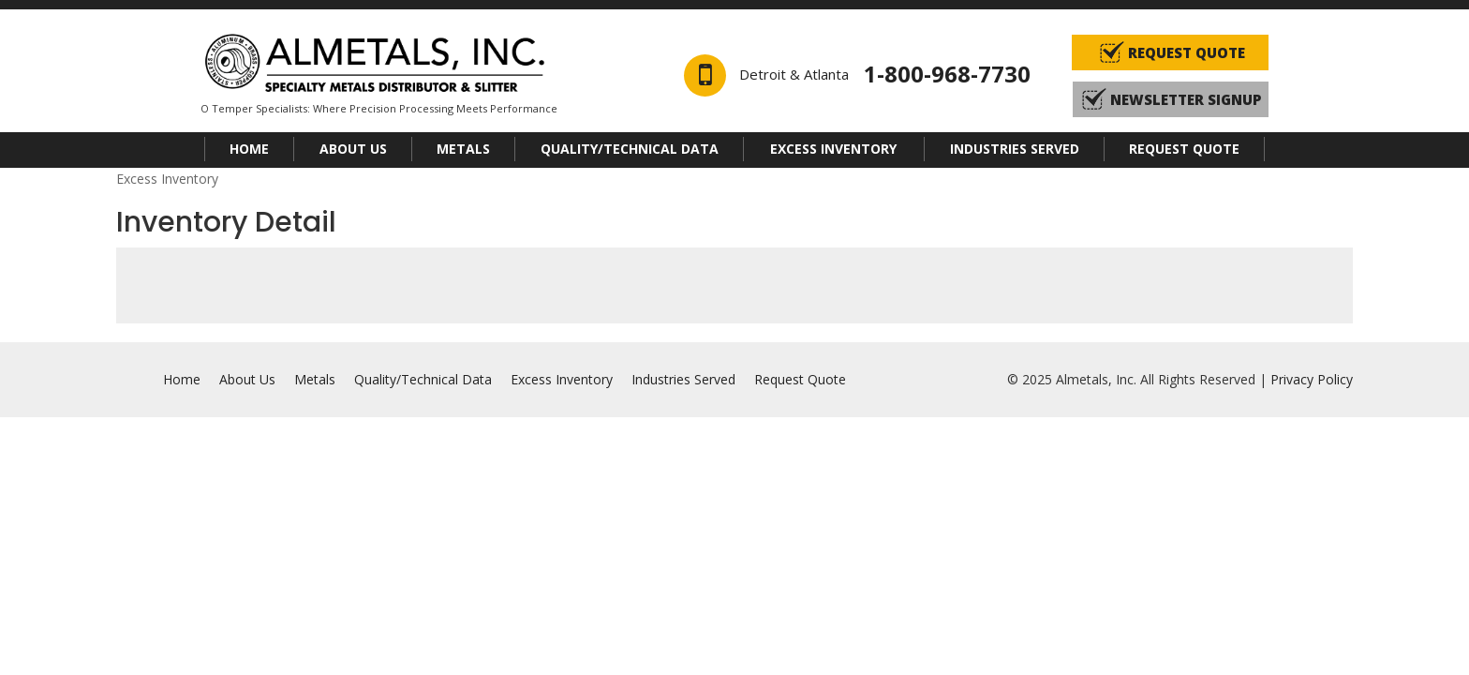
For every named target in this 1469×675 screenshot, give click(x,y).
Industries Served (1014, 149)
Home (249, 149)
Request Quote (1184, 149)
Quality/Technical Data (630, 149)
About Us (353, 149)
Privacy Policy (1311, 379)
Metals (463, 149)
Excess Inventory (833, 149)
